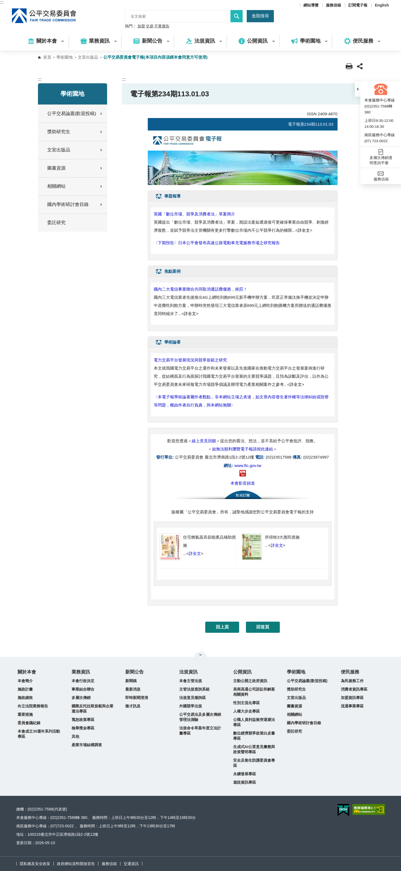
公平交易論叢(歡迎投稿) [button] (75, 113)
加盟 (141, 26)
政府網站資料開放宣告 (76, 864)
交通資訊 (131, 864)
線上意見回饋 (204, 440)
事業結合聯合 (83, 689)
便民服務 (350, 672)
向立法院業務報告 (33, 706)
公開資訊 (242, 672)
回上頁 (222, 627)
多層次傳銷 (81, 697)
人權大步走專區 (246, 711)
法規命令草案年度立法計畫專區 (200, 730)
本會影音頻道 (242, 483)
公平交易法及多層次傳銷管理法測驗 (200, 717)
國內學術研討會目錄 (304, 723)
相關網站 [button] (75, 186)
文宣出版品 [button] (75, 149)
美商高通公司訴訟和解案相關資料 (254, 692)
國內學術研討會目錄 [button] (75, 204)
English (382, 5)
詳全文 (304, 230)
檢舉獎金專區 (83, 728)
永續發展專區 (244, 774)
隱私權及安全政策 (35, 864)
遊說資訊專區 (244, 782)
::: (2, 2)
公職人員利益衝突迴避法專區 (254, 722)
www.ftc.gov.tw (247, 465)
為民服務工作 (352, 681)
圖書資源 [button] (75, 168)
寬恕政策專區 (83, 719)
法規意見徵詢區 (192, 697)
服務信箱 (333, 5)
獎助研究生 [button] (75, 131)
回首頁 (262, 627)
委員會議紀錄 (29, 723)
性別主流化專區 (246, 703)
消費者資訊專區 (354, 689)
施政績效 (25, 697)
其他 (75, 736)
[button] (357, 89)
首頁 (47, 57)
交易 (149, 26)
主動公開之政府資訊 (250, 681)
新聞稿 (131, 681)
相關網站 (294, 714)
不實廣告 (161, 26)
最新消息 (132, 689)
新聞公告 (134, 672)
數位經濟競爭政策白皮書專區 (254, 735)
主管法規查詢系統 (194, 689)
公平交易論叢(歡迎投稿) (307, 681)
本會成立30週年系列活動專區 (39, 734)
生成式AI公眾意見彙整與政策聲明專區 (254, 749)
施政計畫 (25, 689)
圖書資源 (294, 706)
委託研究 (56, 222)
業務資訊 (81, 672)
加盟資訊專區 (352, 697)
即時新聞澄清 (136, 697)
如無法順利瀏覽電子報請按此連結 (242, 449)
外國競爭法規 (190, 706)
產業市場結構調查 (87, 745)
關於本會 (27, 672)
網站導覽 (311, 5)
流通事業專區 (352, 706)
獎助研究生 (296, 689)
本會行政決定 (83, 681)
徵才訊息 (132, 706)
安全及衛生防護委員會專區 (254, 763)
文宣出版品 (88, 57)
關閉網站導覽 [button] (200, 654)
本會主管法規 (190, 681)
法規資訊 (188, 672)
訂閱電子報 (357, 5)
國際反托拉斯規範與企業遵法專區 (92, 708)
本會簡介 (25, 681)
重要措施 (25, 714)
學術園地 (64, 57)
